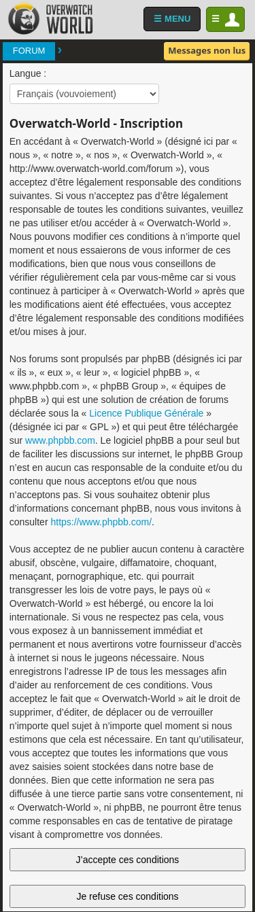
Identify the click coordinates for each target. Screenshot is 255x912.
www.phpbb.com (60, 440)
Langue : (28, 73)
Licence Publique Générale (146, 413)
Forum (29, 51)
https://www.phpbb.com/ (101, 521)
